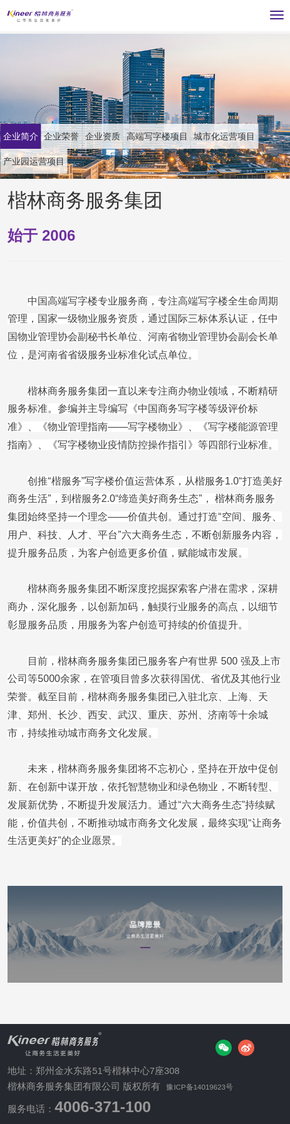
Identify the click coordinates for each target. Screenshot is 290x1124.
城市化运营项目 (45, 161)
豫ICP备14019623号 (209, 1086)
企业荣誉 (83, 136)
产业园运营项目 (137, 161)
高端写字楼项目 (211, 136)
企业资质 (138, 136)
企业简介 (27, 136)
